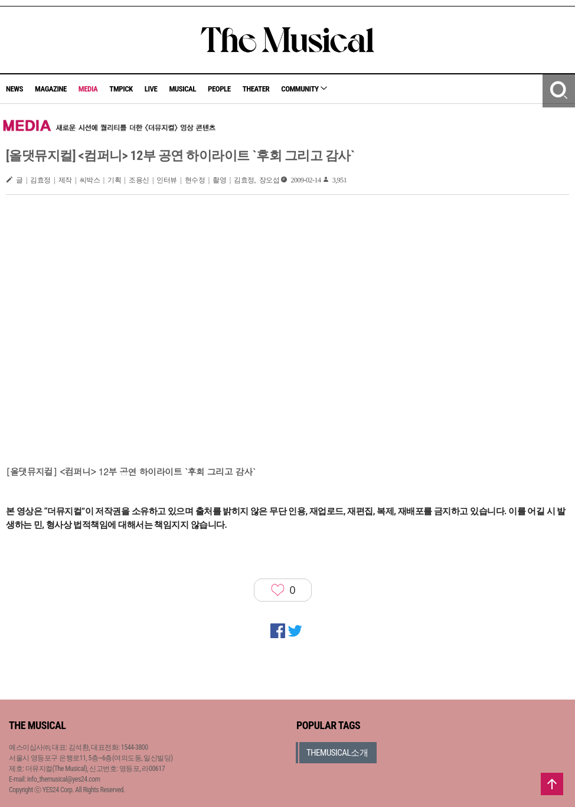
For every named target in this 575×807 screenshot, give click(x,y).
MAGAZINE (51, 88)
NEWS (14, 88)
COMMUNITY (304, 88)
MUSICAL (182, 88)
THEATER (256, 88)
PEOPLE (219, 88)
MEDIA (88, 88)
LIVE (151, 88)
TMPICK (120, 88)
